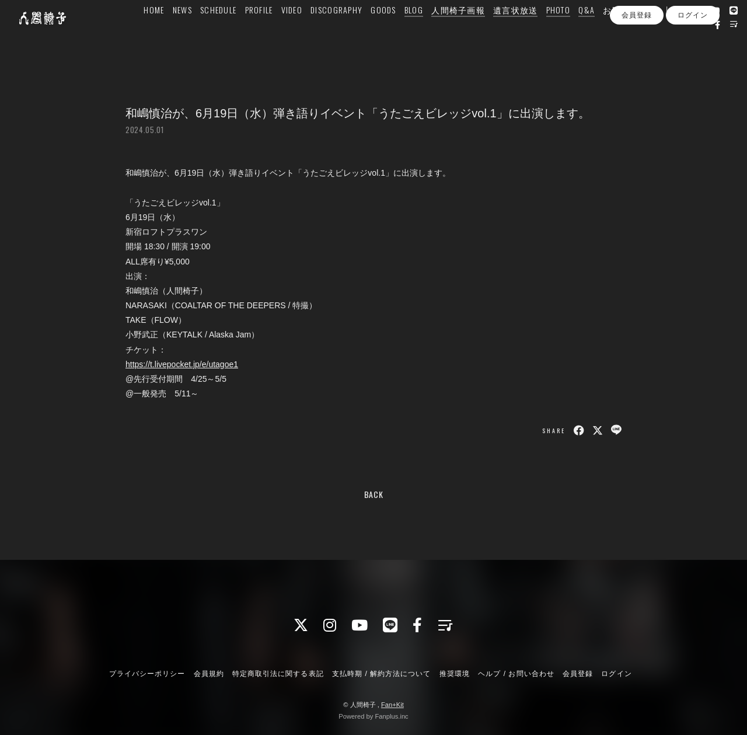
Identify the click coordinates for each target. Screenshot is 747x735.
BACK (373, 494)
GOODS (398, 33)
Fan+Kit (392, 704)
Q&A (602, 33)
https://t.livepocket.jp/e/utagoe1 (181, 364)
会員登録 (637, 69)
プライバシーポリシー (147, 674)
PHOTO (574, 33)
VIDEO (307, 33)
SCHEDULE (234, 33)
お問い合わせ (645, 33)
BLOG (429, 33)
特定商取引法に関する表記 (277, 674)
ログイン (693, 69)
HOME (169, 33)
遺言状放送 (531, 33)
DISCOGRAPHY (352, 33)
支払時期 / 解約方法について (381, 674)
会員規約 (209, 674)
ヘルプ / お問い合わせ (516, 674)
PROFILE (275, 33)
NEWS (198, 33)
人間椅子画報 (474, 33)
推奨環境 (454, 674)
